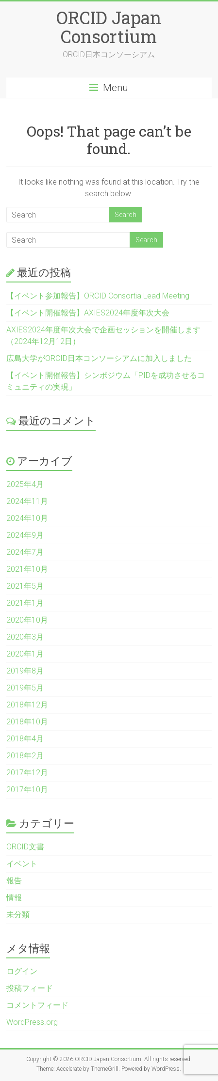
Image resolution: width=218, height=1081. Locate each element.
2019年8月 (25, 670)
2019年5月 (25, 687)
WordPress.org (32, 1022)
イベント (21, 863)
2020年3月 (25, 637)
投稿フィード (29, 988)
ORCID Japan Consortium (108, 27)
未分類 (18, 914)
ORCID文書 (25, 846)
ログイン (21, 971)
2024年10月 (27, 518)
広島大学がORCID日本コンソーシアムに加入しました (99, 358)
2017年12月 (27, 772)
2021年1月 (25, 603)
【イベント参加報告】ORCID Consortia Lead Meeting (97, 295)
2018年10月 (27, 721)
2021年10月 (27, 569)
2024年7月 (25, 552)
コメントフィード (37, 1005)
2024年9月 (25, 535)
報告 (14, 880)
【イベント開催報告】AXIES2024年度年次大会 (87, 312)
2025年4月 (25, 484)
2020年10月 (27, 620)
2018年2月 (25, 755)
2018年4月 (25, 738)
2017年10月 (27, 789)
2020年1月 (25, 653)
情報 (14, 897)
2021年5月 (25, 586)
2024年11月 (27, 501)
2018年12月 (27, 704)
